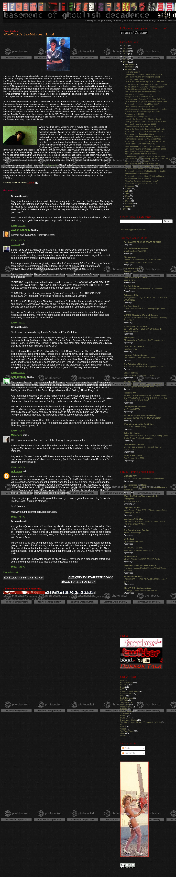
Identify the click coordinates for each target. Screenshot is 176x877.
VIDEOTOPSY (130, 476)
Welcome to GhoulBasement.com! (138, 94)
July (127, 191)
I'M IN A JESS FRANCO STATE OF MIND (142, 242)
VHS (122, 726)
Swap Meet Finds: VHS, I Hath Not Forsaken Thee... (145, 146)
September (130, 186)
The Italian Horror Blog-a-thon (136, 116)
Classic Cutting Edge (129, 691)
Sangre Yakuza (131, 373)
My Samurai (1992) (132, 409)
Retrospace (129, 337)
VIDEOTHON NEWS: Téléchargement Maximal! (144, 479)
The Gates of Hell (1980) (134, 114)
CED (122, 689)
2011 (125, 56)
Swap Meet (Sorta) (128, 720)
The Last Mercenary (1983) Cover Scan (140, 89)
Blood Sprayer (126, 682)
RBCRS (123, 709)
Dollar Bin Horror (132, 433)
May (127, 196)
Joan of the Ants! (131, 271)
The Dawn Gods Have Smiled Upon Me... (141, 126)
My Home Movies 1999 (133, 541)
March (128, 201)
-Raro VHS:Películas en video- (138, 588)
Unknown (16, 471)
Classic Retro (126, 693)
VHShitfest (129, 539)
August (128, 189)
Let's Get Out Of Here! (134, 346)
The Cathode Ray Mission (136, 248)
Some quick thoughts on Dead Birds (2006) (142, 104)
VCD (122, 724)
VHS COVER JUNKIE (133, 548)
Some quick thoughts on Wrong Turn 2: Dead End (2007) (147, 159)
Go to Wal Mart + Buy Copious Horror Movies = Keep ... (147, 102)
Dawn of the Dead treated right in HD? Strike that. (144, 82)
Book (122, 687)
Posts (126, 748)
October (129, 69)
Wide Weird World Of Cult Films (138, 424)
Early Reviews (126, 698)
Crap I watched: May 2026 (135, 251)
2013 (125, 51)
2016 (125, 45)
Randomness (126, 711)
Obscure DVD (126, 707)
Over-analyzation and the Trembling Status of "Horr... (146, 136)
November (130, 67)
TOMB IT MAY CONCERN (135, 326)
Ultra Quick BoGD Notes (134, 79)
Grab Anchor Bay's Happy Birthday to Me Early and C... (147, 156)
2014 (125, 48)
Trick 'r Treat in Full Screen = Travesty (140, 144)
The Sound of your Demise (136, 530)
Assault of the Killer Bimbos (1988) (138, 550)
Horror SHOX (130, 393)
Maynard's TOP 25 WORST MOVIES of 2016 (142, 418)
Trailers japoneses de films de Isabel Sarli (141, 590)
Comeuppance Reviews (135, 406)
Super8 (123, 715)
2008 (125, 209)
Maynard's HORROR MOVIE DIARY (140, 415)
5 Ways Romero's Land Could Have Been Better (144, 169)
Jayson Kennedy (20, 230)
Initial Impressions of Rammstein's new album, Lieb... (146, 109)
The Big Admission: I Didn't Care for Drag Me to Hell (145, 122)
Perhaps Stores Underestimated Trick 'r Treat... (143, 166)
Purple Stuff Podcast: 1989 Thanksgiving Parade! (144, 309)
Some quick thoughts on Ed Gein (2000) (141, 184)
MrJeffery (16, 435)
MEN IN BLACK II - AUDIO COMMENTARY (142, 559)
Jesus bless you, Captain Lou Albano (139, 134)
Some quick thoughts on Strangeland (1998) (142, 77)
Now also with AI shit (132, 501)
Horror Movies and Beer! (135, 277)
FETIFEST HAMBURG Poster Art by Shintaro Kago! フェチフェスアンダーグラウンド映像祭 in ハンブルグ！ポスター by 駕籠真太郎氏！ (145, 397)
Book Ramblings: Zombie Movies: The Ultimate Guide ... (147, 84)
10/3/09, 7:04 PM (18, 517)
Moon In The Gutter (133, 455)
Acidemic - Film (131, 295)
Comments (128, 753)
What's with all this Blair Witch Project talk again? (144, 87)
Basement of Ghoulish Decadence (140, 565)
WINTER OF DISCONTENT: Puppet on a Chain (143, 367)
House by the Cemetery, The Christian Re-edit (143, 119)
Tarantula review (130, 349)
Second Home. (130, 280)
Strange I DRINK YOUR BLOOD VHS (140, 97)
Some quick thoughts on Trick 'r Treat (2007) (142, 164)
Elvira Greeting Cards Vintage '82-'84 (139, 107)
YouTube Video (127, 731)
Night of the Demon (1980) (135, 427)
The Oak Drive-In (131, 286)
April (127, 199)
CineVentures (130, 257)
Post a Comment (10, 572)
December (130, 64)
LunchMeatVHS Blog (133, 519)
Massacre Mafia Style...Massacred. (139, 161)
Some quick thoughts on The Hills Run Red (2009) (145, 141)
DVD (122, 696)
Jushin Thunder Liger (132, 533)
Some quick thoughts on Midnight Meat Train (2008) (145, 149)
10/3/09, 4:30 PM (18, 431)
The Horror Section (133, 268)
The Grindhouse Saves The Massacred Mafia (143, 139)
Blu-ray (123, 685)
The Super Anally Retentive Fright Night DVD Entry (145, 99)
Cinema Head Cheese (134, 444)
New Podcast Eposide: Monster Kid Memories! (143, 289)
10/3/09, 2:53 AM (18, 323)
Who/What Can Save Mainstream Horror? (28, 34)
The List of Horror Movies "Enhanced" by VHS (140, 722)
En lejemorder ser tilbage (135, 485)
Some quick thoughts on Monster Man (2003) (143, 92)
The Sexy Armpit (131, 306)
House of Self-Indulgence (136, 355)
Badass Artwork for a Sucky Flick (138, 179)
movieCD (124, 735)
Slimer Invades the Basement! (137, 174)
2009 (125, 62)
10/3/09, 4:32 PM (18, 467)
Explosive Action (132, 507)
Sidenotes (124, 713)
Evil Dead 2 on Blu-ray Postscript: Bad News (142, 112)
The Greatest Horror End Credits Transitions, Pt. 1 (144, 74)
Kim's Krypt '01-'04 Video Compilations (140, 151)
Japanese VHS (126, 702)
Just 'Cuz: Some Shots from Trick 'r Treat (141, 154)
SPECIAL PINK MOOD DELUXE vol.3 (140, 375)
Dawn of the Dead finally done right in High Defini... (145, 129)
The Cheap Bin (50, 165)
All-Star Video (130, 556)
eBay (122, 733)
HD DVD (124, 700)
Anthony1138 (18, 377)
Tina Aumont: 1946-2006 (134, 458)
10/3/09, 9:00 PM (18, 567)
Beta (122, 680)
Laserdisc (124, 704)
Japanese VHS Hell (133, 576)
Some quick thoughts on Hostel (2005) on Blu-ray (144, 176)
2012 (125, 54)
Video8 (123, 729)
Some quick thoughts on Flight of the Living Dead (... (145, 171)
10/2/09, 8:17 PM (18, 226)
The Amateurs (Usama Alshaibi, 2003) (139, 358)
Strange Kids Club (132, 381)
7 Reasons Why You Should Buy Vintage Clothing (144, 340)
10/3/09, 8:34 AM (18, 373)
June (127, 194)
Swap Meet (125, 718)
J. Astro (15, 244)
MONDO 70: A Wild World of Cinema (141, 315)
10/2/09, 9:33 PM (18, 240)
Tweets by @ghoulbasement (133, 230)
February (129, 204)
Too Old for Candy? (132, 72)
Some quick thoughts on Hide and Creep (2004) (144, 131)
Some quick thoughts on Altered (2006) (140, 124)
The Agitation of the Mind (135, 364)
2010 (125, 59)
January (129, 206)
